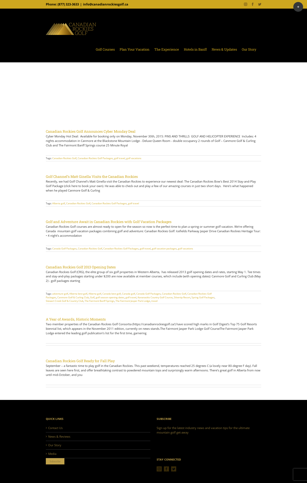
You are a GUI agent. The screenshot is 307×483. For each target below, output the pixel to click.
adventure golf (60, 293)
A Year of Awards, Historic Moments (76, 319)
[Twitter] (173, 468)
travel (154, 301)
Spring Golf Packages (203, 297)
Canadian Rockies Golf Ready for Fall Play (80, 360)
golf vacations (133, 158)
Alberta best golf (78, 293)
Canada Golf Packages (64, 248)
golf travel (119, 158)
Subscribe (55, 461)
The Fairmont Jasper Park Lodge (133, 301)
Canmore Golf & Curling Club (73, 297)
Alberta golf (58, 203)
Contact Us (55, 428)
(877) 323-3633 (68, 4)
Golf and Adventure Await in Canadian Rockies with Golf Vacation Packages (109, 221)
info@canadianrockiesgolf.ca (105, 4)
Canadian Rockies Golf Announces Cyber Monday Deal (90, 131)
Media (52, 454)
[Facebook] (166, 468)
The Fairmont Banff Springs (99, 301)
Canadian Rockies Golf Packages (95, 158)
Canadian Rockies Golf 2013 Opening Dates (81, 267)
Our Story (54, 445)
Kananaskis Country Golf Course (155, 297)
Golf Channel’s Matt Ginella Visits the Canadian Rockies (92, 176)
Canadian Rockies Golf (64, 158)
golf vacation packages (164, 248)
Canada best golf (111, 293)
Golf (92, 297)
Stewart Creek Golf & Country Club (64, 301)
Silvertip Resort (182, 297)
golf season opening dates (110, 297)
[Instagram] (159, 468)
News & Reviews (59, 436)
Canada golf (128, 293)
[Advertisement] (153, 99)
